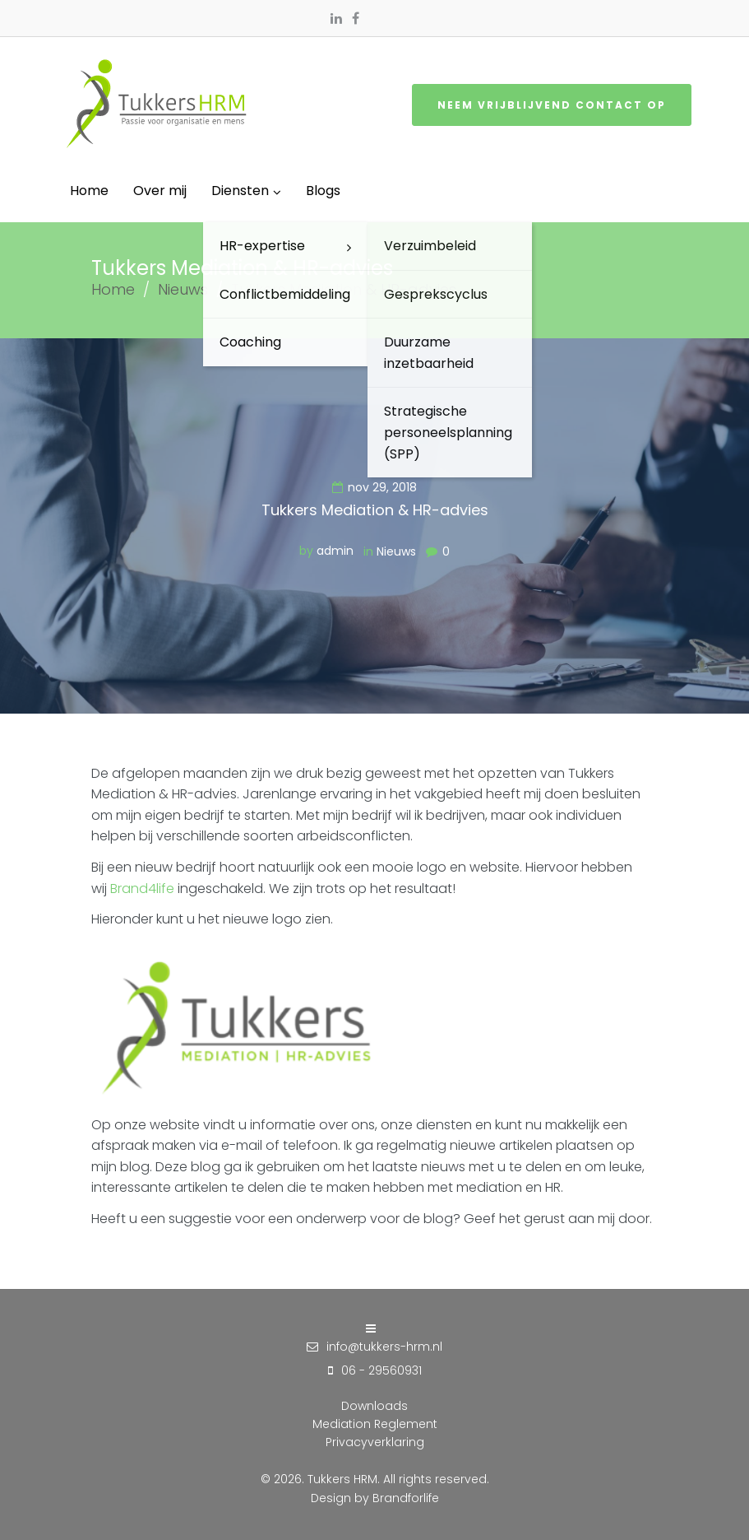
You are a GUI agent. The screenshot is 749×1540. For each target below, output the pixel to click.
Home (113, 289)
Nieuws (183, 289)
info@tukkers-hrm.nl (384, 1346)
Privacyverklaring (375, 1442)
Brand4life (142, 888)
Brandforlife (405, 1498)
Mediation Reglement (374, 1424)
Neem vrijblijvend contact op (551, 105)
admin (335, 550)
